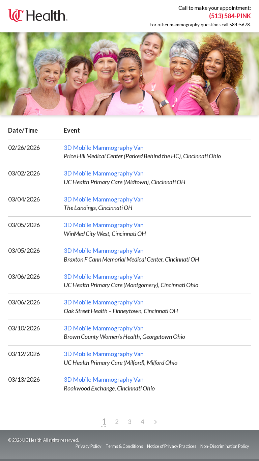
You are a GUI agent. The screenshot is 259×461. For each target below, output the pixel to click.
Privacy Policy (89, 446)
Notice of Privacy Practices (171, 446)
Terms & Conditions (124, 446)
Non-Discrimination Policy (224, 446)
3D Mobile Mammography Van (104, 147)
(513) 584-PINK (230, 16)
